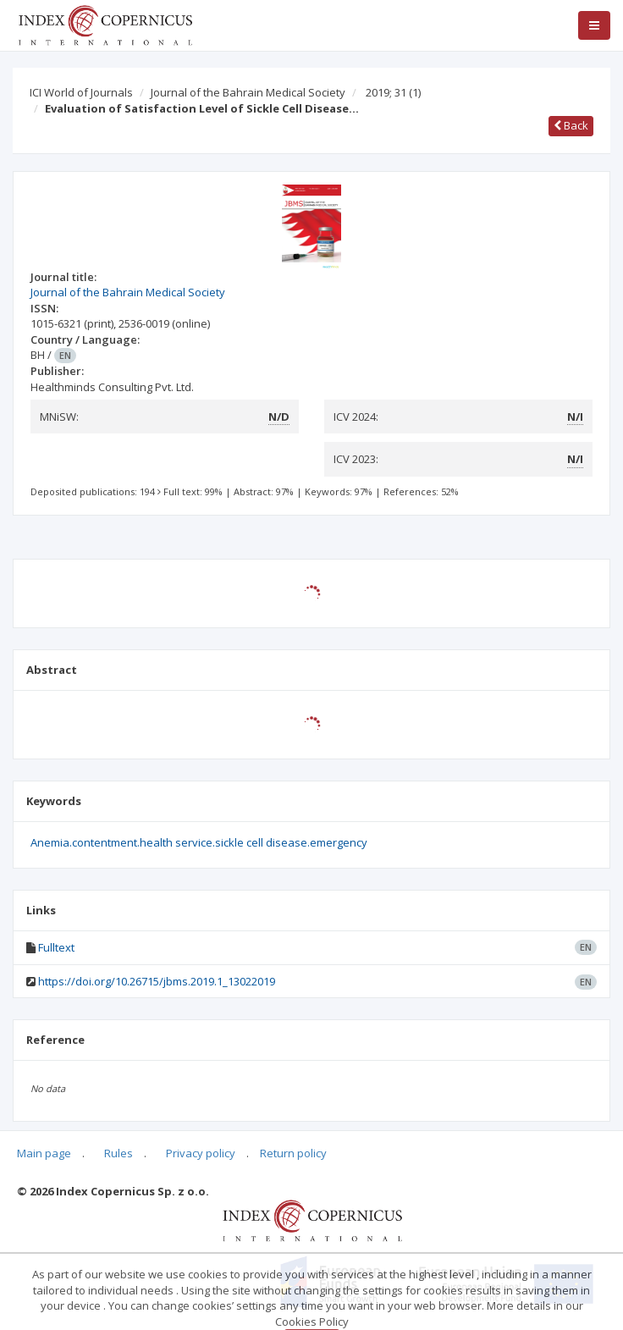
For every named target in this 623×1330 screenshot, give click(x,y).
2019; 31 (393, 92)
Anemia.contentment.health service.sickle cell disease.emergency (198, 842)
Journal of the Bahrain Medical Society (248, 92)
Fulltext (56, 947)
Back (571, 125)
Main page (44, 1153)
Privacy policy (200, 1153)
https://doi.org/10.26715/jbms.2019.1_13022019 (156, 981)
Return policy (293, 1153)
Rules (118, 1153)
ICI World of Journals (81, 92)
